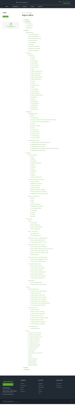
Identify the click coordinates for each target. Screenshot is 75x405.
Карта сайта (17, 401)
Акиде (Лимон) (34, 109)
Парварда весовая (33, 113)
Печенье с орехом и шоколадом (36, 179)
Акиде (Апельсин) (35, 85)
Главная (6, 6)
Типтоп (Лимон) (34, 61)
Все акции (5, 16)
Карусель (33, 212)
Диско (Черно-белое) (36, 204)
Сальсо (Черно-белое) (36, 208)
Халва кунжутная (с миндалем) (38, 321)
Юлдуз (32, 69)
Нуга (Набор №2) (35, 233)
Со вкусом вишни (35, 131)
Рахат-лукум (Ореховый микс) (38, 278)
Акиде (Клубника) (35, 103)
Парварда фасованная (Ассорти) (38, 144)
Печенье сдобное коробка (35, 38)
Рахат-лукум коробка (34, 34)
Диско (32, 157)
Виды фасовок (30, 32)
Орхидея (33, 214)
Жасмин (33, 165)
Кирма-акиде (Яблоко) (36, 79)
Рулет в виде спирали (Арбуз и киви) (39, 250)
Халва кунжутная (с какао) (37, 315)
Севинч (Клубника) (35, 93)
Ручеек (33, 198)
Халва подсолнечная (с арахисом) (39, 291)
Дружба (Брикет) (33, 363)
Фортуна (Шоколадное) (36, 177)
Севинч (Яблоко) (35, 91)
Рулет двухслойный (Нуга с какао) (39, 242)
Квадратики (34, 171)
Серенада (33, 167)
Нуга (30, 220)
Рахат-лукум (29, 218)
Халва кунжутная (33, 307)
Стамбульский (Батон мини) (35, 337)
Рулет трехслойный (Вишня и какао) (39, 259)
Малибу (33, 99)
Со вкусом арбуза (35, 135)
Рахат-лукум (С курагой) (36, 265)
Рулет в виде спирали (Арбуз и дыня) (39, 252)
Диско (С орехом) (35, 181)
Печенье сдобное (33, 155)
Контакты (40, 6)
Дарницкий (31, 351)
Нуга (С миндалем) (35, 228)
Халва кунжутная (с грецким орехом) (39, 317)
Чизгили (33, 57)
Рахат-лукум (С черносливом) (38, 267)
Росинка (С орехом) (35, 185)
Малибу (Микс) (34, 101)
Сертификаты (30, 25)
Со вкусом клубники (35, 125)
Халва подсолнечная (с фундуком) (39, 301)
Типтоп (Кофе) (34, 89)
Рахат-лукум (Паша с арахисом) (38, 276)
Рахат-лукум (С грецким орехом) (38, 271)
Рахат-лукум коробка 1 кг (35, 36)
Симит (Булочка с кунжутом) (35, 353)
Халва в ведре (32, 42)
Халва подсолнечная (34, 289)
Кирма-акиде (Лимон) (36, 73)
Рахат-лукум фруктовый (36, 282)
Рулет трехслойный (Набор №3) (38, 261)
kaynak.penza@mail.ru (9, 392)
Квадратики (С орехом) (36, 183)
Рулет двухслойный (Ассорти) (38, 240)
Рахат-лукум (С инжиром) (37, 269)
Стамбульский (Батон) (34, 343)
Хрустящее (33, 161)
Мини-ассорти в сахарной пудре (38, 284)
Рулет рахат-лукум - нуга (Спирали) (37, 244)
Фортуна (33, 159)
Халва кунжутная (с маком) (37, 319)
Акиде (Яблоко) (34, 105)
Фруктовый (31, 280)
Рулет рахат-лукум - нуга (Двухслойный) (38, 238)
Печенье (29, 153)
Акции (32, 6)
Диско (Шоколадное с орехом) (38, 189)
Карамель (29, 53)
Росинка (33, 173)
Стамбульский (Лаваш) (34, 339)
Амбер (32, 87)
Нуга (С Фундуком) (35, 224)
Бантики (33, 216)
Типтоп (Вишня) (35, 65)
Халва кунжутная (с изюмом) (37, 311)
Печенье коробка (33, 40)
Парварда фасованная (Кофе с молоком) (40, 142)
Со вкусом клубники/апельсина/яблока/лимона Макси (43, 119)
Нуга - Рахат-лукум (33, 231)
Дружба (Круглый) (33, 365)
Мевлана (33, 59)
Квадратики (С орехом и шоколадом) (39, 193)
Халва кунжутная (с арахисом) (38, 313)
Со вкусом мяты (35, 117)
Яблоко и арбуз (34, 254)
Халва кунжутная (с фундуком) (38, 323)
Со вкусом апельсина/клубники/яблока (40, 121)
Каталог (24, 6)
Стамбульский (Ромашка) (35, 335)
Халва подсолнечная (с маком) (38, 305)
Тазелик (33, 83)
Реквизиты (29, 27)
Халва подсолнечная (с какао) (38, 295)
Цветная (33, 123)
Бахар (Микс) (34, 97)
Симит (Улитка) (32, 349)
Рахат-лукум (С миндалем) (37, 273)
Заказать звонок (66, 3)
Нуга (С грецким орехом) (37, 226)
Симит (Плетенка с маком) (35, 333)
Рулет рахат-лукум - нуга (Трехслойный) (38, 257)
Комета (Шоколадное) (36, 163)
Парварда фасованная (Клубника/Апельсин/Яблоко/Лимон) (45, 148)
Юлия (32, 200)
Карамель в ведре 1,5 (34, 50)
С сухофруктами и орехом (35, 263)
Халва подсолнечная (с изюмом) (38, 297)
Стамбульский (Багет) (34, 347)
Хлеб (28, 331)
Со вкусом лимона (35, 137)
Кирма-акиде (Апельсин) (36, 71)
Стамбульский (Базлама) (34, 345)
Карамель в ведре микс (34, 46)
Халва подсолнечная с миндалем (38, 299)
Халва (28, 287)
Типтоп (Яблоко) (35, 67)
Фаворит (33, 175)
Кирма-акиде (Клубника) (36, 77)
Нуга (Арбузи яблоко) (36, 235)
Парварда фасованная (34, 140)
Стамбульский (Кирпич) (34, 341)
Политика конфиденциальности (8, 401)
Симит (30, 355)
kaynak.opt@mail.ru (8, 389)
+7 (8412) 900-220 (65, 2)
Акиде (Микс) (34, 107)
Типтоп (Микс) (34, 63)
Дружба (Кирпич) (33, 361)
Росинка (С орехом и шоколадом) (39, 191)
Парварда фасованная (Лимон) (38, 150)
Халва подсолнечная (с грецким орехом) (40, 303)
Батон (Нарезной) (33, 359)
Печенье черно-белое (34, 196)
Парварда (31, 44)
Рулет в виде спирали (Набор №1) (39, 246)
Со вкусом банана (35, 133)
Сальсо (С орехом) (35, 187)
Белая (32, 115)
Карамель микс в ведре (34, 48)
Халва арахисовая (33, 326)
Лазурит (33, 81)
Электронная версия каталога (11, 27)
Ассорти (33, 127)
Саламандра (34, 210)
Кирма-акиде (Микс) (35, 75)
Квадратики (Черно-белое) (37, 206)
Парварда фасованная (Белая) (38, 146)
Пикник (31, 357)
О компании (15, 6)
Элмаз (32, 202)
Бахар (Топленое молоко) (37, 95)
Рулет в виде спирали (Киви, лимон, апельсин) (42, 248)
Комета (33, 169)
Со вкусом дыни (35, 129)
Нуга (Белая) (34, 222)
